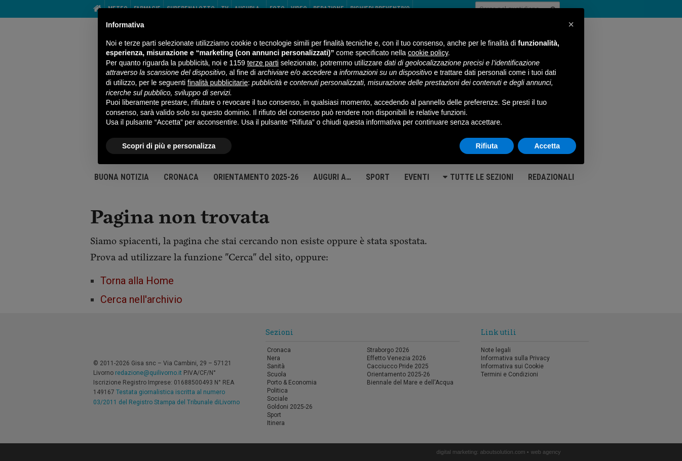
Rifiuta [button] (487, 146)
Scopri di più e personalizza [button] (168, 146)
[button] (571, 24)
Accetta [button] (547, 146)
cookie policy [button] (428, 53)
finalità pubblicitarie (217, 83)
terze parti (263, 63)
